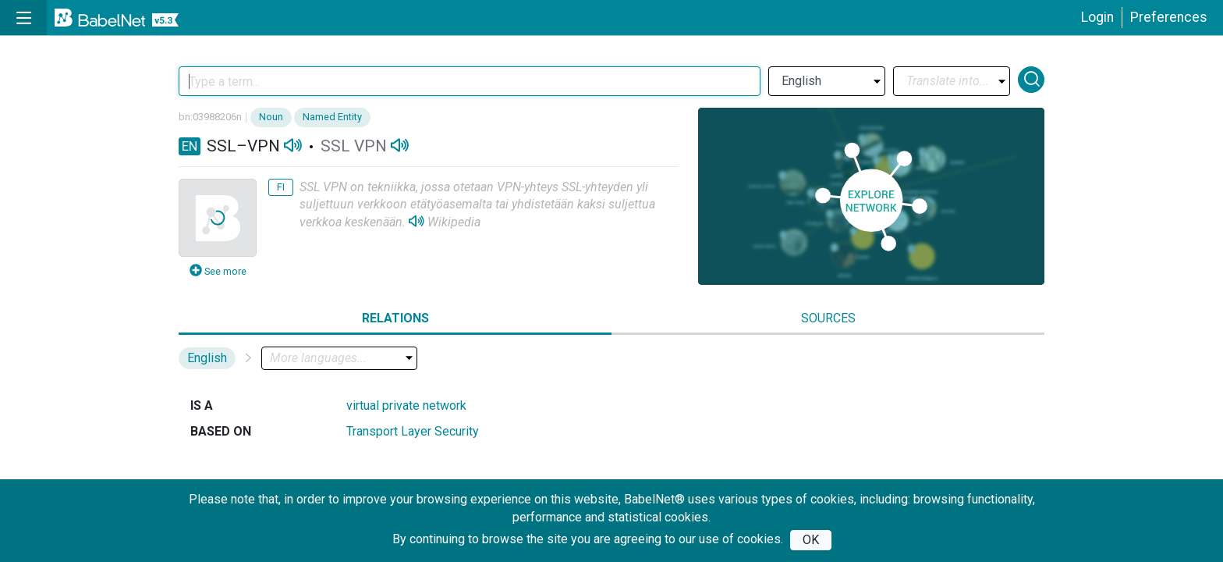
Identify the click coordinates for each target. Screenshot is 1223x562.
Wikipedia (453, 222)
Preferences (1168, 17)
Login (1097, 17)
